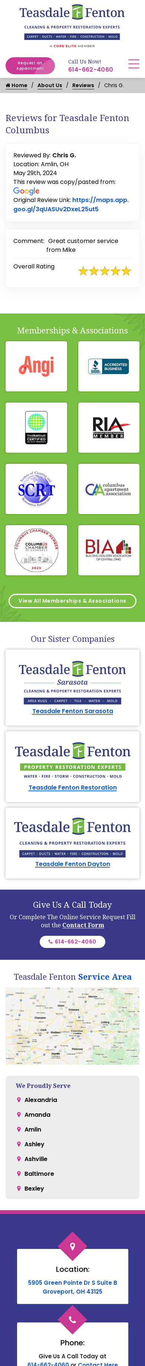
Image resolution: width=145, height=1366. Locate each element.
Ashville (35, 1159)
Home (16, 85)
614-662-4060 (90, 69)
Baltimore (39, 1174)
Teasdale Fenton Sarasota (72, 711)
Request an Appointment (35, 65)
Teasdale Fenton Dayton (72, 864)
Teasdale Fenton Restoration (73, 787)
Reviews (83, 85)
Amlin (32, 1129)
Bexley (34, 1188)
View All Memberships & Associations (72, 601)
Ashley (34, 1144)
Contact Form (83, 925)
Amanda (37, 1114)
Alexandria (40, 1100)
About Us (49, 85)
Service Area (105, 976)
